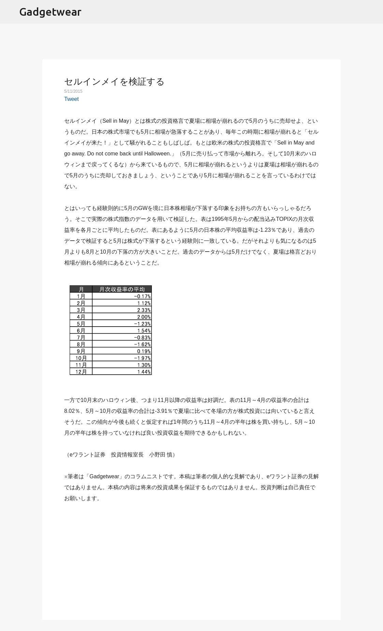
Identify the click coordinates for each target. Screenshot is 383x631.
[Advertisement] (191, 557)
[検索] (373, 12)
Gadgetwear (50, 11)
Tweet (71, 99)
